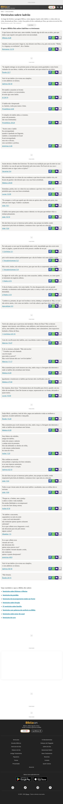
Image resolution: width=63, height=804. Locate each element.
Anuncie (31, 767)
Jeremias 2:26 (7, 146)
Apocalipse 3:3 (7, 306)
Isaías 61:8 (6, 508)
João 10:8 (5, 492)
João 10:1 (5, 206)
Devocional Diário (47, 750)
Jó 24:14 (5, 97)
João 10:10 (6, 217)
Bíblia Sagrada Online (8, 7)
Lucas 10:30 (6, 396)
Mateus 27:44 (7, 382)
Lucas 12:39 (6, 194)
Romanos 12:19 (8, 49)
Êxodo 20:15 (6, 578)
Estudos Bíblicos (16, 743)
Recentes (47, 757)
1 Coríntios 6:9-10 (8, 334)
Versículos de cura (9, 618)
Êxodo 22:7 (6, 72)
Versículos (16, 740)
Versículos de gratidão (11, 595)
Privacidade (16, 764)
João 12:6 (5, 228)
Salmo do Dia (47, 746)
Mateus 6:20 (6, 373)
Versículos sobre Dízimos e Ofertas (15, 591)
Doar (52, 7)
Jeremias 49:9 (7, 557)
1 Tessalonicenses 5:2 (10, 260)
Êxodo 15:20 (6, 419)
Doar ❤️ (25, 731)
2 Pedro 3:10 (7, 295)
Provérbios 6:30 (8, 109)
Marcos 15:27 (7, 343)
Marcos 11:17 (7, 361)
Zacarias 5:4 (6, 171)
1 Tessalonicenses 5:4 (10, 269)
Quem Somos (47, 764)
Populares (16, 757)
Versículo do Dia (16, 746)
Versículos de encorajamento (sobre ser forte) (19, 599)
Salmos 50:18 (7, 84)
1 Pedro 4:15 (7, 281)
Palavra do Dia (16, 750)
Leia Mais (31, 25)
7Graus (27, 794)
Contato (47, 760)
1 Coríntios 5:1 (7, 251)
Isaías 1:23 (6, 453)
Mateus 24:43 (7, 183)
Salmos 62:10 (7, 469)
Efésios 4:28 (6, 38)
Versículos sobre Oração (11, 603)
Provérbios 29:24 (8, 123)
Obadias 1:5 (6, 534)
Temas (16, 760)
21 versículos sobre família (12, 606)
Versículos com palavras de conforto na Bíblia (19, 610)
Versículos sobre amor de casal (14, 614)
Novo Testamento (47, 753)
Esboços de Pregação (47, 743)
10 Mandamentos (47, 740)
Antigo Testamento (16, 753)
